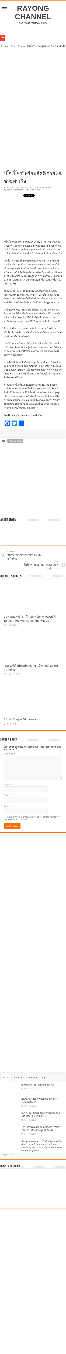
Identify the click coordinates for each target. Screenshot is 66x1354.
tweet (26, 195)
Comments (31, 1077)
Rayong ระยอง (15, 441)
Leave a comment (15, 190)
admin (10, 187)
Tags (44, 1077)
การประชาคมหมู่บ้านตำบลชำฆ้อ (37, 1084)
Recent (6, 1077)
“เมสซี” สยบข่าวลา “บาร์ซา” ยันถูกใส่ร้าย (25, 555)
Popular (18, 1077)
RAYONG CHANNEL (33, 12)
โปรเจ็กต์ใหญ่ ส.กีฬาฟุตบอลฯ (20, 719)
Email (7, 795)
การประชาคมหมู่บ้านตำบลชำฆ (22, 38)
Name (8, 784)
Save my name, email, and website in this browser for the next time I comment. (32, 818)
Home (4, 46)
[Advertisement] (33, 85)
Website (8, 806)
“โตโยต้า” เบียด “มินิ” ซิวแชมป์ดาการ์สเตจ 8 (41, 565)
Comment (9, 753)
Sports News (17, 46)
